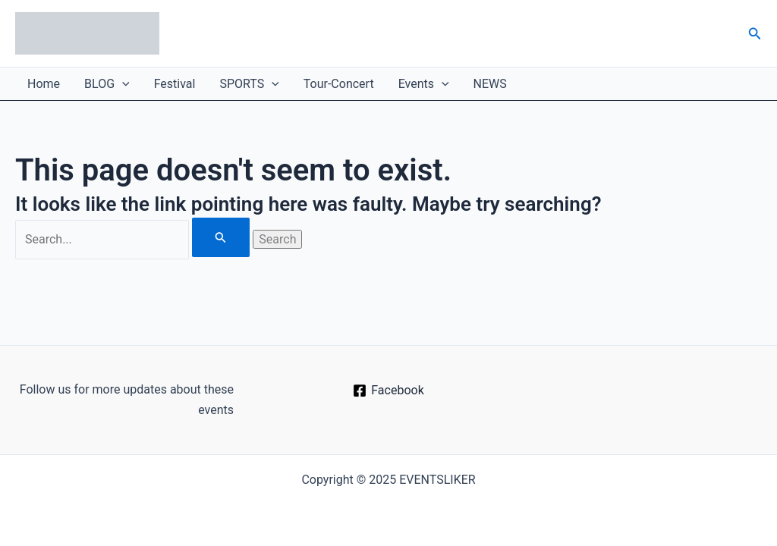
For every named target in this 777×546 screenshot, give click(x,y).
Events (423, 83)
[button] (755, 33)
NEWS (490, 84)
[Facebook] (388, 390)
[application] (122, 83)
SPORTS (248, 83)
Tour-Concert (339, 84)
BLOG (107, 83)
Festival (175, 84)
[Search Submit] (221, 237)
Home (43, 84)
